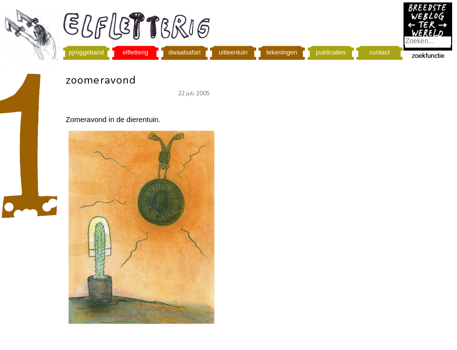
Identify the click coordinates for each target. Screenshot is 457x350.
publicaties (331, 52)
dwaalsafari (185, 52)
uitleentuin (233, 52)
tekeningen (282, 52)
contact (379, 52)
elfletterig (135, 52)
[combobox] (427, 40)
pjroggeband (86, 52)
